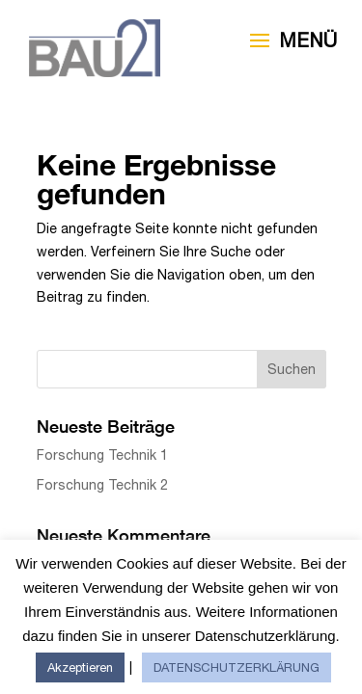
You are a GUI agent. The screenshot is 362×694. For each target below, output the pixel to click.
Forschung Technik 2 (102, 485)
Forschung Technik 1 (102, 455)
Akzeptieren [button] (80, 667)
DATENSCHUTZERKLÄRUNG (236, 667)
